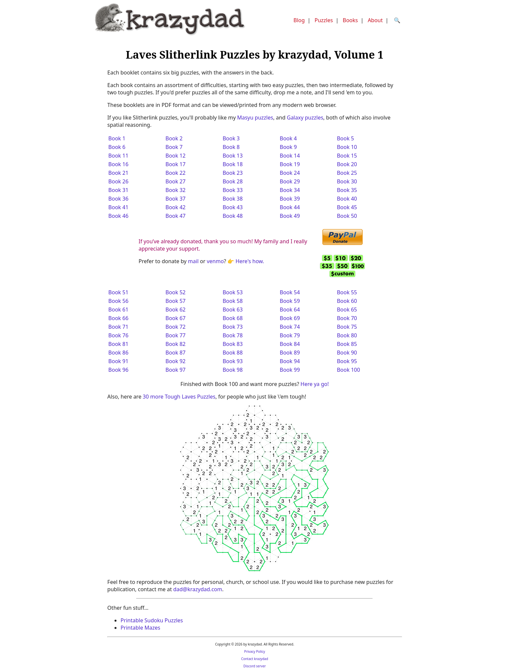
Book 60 (347, 301)
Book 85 (347, 344)
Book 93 (233, 361)
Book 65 (347, 309)
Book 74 (290, 326)
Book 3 (231, 138)
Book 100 (348, 369)
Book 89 (290, 352)
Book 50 (347, 215)
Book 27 (175, 181)
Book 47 (175, 215)
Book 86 (118, 352)
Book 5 (345, 138)
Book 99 (290, 369)
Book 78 (233, 335)
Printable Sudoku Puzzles (151, 620)
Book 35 (347, 190)
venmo (215, 261)
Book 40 (347, 198)
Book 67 (175, 318)
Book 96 (118, 369)
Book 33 (233, 190)
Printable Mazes (140, 627)
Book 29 (290, 181)
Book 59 (290, 301)
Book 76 (118, 335)
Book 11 (118, 155)
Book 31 (118, 190)
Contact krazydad (254, 658)
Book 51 (118, 292)
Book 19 (290, 164)
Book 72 (175, 326)
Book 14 (290, 155)
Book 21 (118, 172)
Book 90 (347, 352)
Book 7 (174, 147)
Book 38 (233, 198)
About (375, 20)
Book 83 (233, 344)
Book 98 (233, 369)
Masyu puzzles (255, 117)
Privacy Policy (254, 651)
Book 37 (175, 198)
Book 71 (118, 326)
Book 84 (290, 344)
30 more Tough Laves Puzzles (179, 396)
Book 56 (118, 301)
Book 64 (290, 309)
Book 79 (290, 335)
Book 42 (175, 207)
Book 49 (290, 215)
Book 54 (290, 292)
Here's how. (250, 261)
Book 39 (290, 198)
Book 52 (175, 292)
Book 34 (290, 190)
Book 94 (290, 361)
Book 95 (347, 361)
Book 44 (290, 207)
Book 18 (233, 164)
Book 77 (175, 335)
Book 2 (174, 138)
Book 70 (347, 318)
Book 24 (290, 172)
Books (350, 20)
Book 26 (118, 181)
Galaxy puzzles (305, 117)
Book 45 (347, 207)
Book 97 (175, 369)
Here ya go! (314, 384)
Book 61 (118, 309)
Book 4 (288, 138)
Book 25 (347, 172)
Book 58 (233, 301)
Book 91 (118, 361)
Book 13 (233, 155)
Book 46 (118, 215)
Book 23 (233, 172)
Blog (299, 20)
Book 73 (233, 326)
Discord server (255, 666)
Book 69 (290, 318)
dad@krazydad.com (197, 589)
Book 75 (347, 326)
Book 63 (233, 309)
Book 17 (175, 164)
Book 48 (233, 215)
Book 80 (347, 335)
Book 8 (231, 147)
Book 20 (347, 164)
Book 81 (118, 344)
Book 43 (233, 207)
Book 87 (175, 352)
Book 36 (118, 198)
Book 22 (175, 172)
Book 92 (175, 361)
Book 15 (347, 155)
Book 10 (347, 147)
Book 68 (233, 318)
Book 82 (175, 344)
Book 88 (233, 352)
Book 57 (175, 301)
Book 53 (233, 292)
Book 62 (175, 309)
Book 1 (116, 138)
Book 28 (233, 181)
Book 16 (118, 164)
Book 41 (118, 207)
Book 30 (347, 181)
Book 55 (347, 292)
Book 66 (118, 318)
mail (193, 261)
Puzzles (323, 20)
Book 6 (116, 147)
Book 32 (175, 190)
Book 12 (175, 155)
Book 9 (288, 147)
